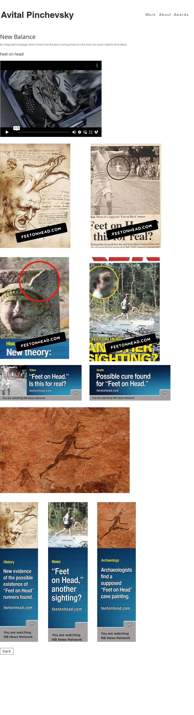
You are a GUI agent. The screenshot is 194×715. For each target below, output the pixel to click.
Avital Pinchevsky (37, 15)
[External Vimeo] (51, 99)
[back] (6, 651)
